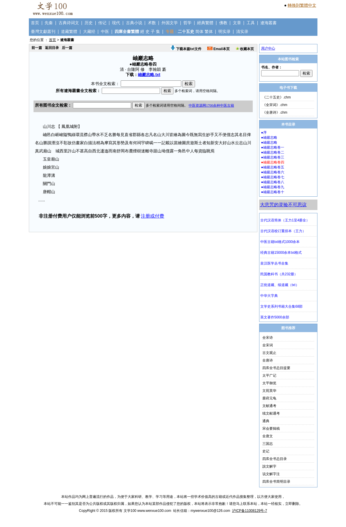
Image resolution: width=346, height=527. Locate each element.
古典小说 (134, 22)
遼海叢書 (268, 22)
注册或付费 (152, 216)
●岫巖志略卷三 (272, 157)
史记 (265, 451)
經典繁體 (205, 22)
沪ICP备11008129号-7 (249, 511)
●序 (264, 133)
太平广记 (269, 375)
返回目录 (52, 48)
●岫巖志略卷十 (272, 192)
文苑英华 (269, 391)
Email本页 (218, 49)
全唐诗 (267, 360)
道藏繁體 (69, 31)
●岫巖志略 (269, 137)
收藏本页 (245, 49)
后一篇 (67, 48)
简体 (199, 31)
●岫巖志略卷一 (272, 147)
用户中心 (268, 48)
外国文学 (169, 22)
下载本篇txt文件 (186, 49)
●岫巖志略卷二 (272, 152)
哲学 (187, 22)
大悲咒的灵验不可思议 (283, 204)
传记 (102, 22)
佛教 (223, 22)
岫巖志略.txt (149, 74)
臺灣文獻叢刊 (43, 31)
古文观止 (269, 353)
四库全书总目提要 (276, 368)
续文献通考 (271, 413)
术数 (152, 22)
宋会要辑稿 (271, 428)
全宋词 (267, 345)
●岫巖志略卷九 (272, 187)
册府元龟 (269, 398)
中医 (105, 31)
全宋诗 (267, 338)
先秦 (49, 22)
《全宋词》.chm (274, 105)
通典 (265, 421)
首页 (35, 22)
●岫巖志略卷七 (272, 177)
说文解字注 (271, 474)
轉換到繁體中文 (302, 5)
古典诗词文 (69, 22)
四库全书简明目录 (276, 482)
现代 (116, 22)
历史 (89, 22)
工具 (251, 22)
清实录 (242, 31)
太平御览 (269, 383)
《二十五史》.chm (276, 97)
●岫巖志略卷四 (272, 162)
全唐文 (267, 436)
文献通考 (269, 406)
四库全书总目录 (274, 459)
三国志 (267, 444)
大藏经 (89, 31)
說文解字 (269, 466)
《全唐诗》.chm (274, 112)
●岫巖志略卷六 (272, 172)
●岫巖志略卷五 (272, 167)
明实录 (224, 31)
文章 (237, 22)
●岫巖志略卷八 (272, 182)
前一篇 (36, 48)
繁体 (209, 31)
